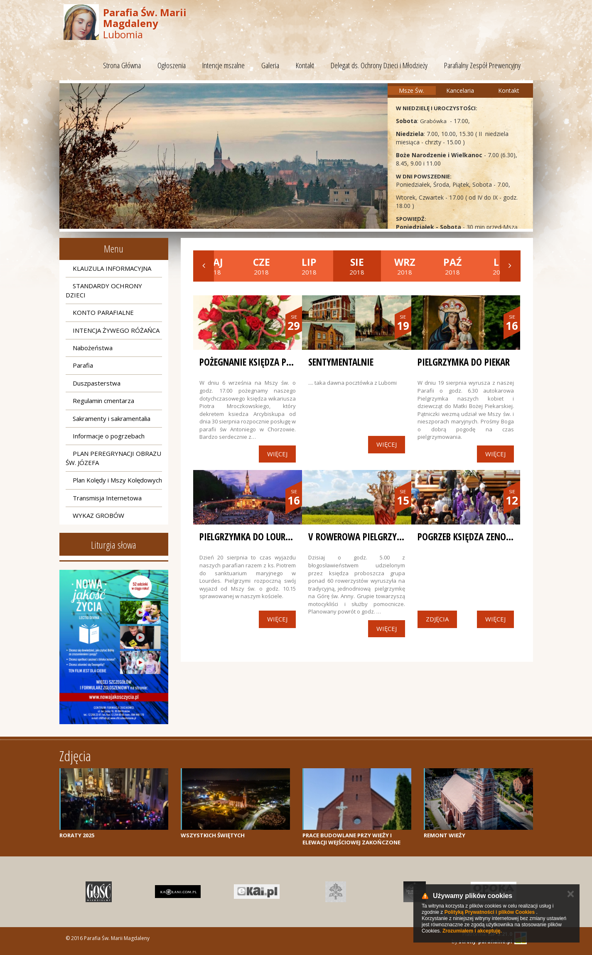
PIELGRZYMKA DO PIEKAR (464, 362)
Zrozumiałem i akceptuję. (472, 931)
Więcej (277, 454)
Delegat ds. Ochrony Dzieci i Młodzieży (379, 65)
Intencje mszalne (223, 65)
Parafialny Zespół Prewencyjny (482, 65)
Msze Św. (411, 90)
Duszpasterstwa (96, 383)
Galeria (270, 65)
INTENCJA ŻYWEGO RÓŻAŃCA (116, 330)
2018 (261, 265)
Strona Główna (122, 65)
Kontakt (305, 65)
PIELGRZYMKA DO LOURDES (248, 536)
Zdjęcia (437, 619)
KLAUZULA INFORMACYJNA (112, 268)
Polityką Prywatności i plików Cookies (490, 912)
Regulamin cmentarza (103, 400)
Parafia (83, 365)
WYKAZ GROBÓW (98, 515)
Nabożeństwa (93, 348)
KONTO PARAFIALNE (103, 312)
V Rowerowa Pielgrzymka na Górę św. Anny (399, 536)
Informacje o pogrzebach (109, 436)
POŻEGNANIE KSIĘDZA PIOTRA (254, 362)
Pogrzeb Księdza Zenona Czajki (480, 536)
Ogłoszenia (171, 65)
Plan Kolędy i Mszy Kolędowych (117, 480)
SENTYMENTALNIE (340, 362)
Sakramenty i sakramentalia (111, 418)
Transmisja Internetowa (107, 498)
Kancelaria (460, 90)
